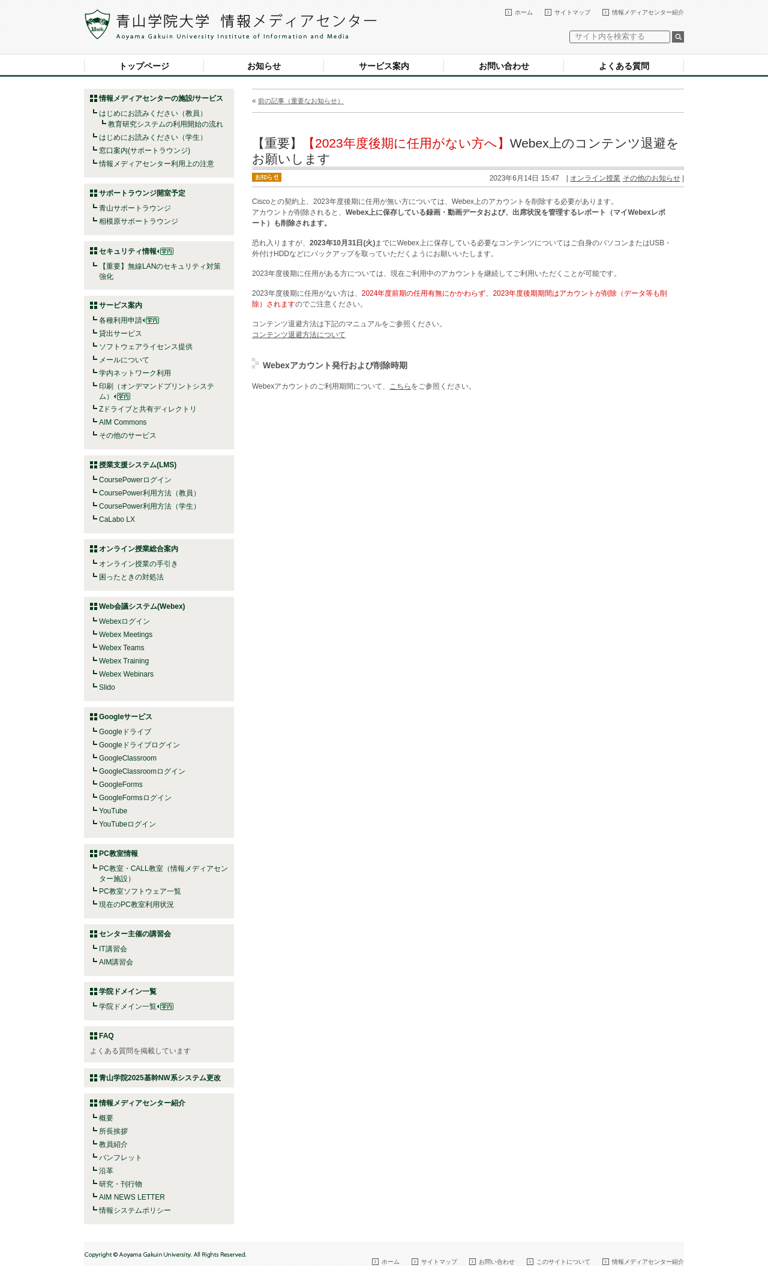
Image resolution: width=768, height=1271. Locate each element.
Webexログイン (124, 621)
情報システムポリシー (135, 1210)
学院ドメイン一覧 (136, 1006)
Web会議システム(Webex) (142, 606)
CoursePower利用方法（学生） (149, 506)
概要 (106, 1118)
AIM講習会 (116, 962)
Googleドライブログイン (139, 745)
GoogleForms (121, 784)
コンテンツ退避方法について (299, 334)
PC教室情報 (118, 853)
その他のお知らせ (651, 178)
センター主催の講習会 (135, 934)
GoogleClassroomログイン (142, 771)
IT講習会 (113, 949)
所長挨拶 (113, 1131)
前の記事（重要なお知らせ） (301, 100)
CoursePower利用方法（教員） (149, 493)
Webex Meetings (125, 634)
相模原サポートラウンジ (138, 221)
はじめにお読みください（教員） (153, 113)
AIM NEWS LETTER (132, 1197)
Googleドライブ (125, 732)
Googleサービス (125, 717)
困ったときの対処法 (131, 577)
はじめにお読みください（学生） (153, 137)
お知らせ (264, 66)
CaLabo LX (117, 519)
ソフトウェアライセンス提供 (146, 346)
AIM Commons (122, 422)
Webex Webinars (126, 674)
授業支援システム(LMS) (137, 465)
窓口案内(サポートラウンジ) (144, 150)
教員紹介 (113, 1144)
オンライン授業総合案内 (138, 549)
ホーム (524, 12)
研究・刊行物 (120, 1184)
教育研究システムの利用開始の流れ (165, 124)
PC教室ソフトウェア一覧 (140, 891)
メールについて (124, 360)
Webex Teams (122, 648)
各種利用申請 (120, 320)
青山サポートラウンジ (135, 208)
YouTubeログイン (127, 824)
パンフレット (120, 1157)
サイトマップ (572, 12)
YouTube (113, 811)
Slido (107, 687)
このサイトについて (563, 1261)
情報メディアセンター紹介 (648, 12)
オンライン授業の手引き (138, 564)
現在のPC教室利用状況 (136, 904)
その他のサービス (128, 435)
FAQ (106, 1036)
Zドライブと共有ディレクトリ (148, 409)
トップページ (144, 66)
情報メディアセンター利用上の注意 (156, 164)
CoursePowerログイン (135, 480)
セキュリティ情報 (136, 251)
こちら (400, 386)
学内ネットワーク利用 (135, 373)
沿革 (106, 1171)
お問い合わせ (504, 66)
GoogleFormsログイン (135, 798)
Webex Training (124, 661)
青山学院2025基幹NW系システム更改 (160, 1078)
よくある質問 (624, 66)
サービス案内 (384, 66)
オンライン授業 (595, 178)
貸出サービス (120, 333)
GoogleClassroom (128, 758)
